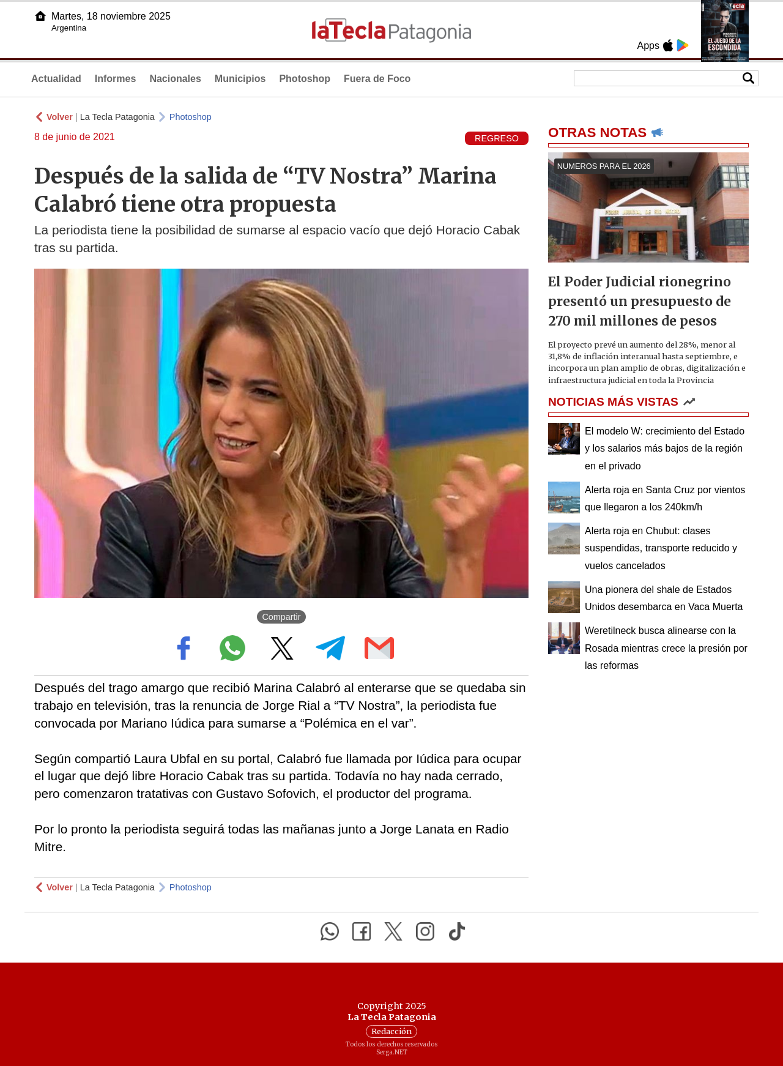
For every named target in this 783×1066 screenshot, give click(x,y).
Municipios (240, 78)
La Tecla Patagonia (117, 117)
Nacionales (175, 78)
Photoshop (304, 78)
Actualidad (56, 78)
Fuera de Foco (377, 78)
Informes (115, 78)
